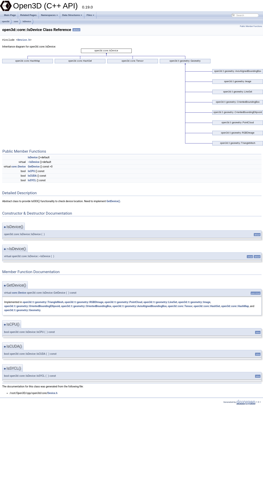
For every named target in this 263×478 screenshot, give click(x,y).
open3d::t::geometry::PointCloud (123, 302)
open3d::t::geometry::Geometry (22, 310)
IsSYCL (32, 180)
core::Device (18, 166)
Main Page (10, 15)
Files (90, 15)
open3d (5, 21)
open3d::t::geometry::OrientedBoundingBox (86, 306)
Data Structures (72, 15)
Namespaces (49, 15)
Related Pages (28, 15)
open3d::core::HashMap (235, 306)
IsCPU (31, 171)
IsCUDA (32, 175)
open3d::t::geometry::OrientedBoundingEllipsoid (32, 306)
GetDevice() (113, 201)
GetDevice (33, 166)
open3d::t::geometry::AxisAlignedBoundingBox (139, 306)
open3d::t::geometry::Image (194, 302)
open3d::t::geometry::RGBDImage (84, 302)
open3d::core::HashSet (207, 306)
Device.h (24, 40)
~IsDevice (33, 161)
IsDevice (27, 21)
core (16, 21)
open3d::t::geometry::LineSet (160, 302)
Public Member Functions (251, 26)
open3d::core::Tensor (180, 306)
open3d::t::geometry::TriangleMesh (43, 302)
